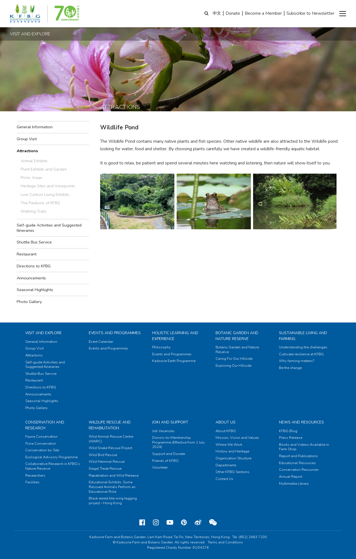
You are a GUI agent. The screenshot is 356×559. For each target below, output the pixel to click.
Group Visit (27, 139)
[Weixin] (213, 522)
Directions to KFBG (34, 266)
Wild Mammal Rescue (107, 461)
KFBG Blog (288, 431)
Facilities (32, 482)
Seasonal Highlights (35, 289)
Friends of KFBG (165, 460)
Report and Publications (298, 456)
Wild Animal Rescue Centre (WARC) (111, 439)
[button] (342, 13)
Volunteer (160, 467)
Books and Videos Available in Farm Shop (304, 447)
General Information (35, 127)
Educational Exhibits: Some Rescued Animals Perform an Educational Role (112, 487)
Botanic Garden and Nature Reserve (237, 335)
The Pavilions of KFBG (40, 203)
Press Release (290, 437)
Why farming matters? (296, 360)
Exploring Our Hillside (233, 365)
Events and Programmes (115, 333)
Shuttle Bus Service (34, 242)
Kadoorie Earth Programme (174, 360)
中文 (216, 13)
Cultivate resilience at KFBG (301, 354)
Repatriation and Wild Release (114, 475)
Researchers (35, 475)
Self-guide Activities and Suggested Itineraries (49, 227)
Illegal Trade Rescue (105, 468)
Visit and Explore (43, 333)
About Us (226, 422)
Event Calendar (101, 341)
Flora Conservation (40, 443)
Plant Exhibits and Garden (44, 169)
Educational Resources (297, 463)
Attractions (27, 151)
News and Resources (301, 422)
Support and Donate (168, 453)
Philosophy (161, 347)
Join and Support (170, 422)
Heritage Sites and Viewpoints (48, 186)
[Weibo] (198, 522)
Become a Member (263, 13)
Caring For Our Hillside (234, 358)
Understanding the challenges (303, 347)
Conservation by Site (42, 450)
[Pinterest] (184, 522)
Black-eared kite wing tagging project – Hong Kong (113, 501)
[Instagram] (156, 522)
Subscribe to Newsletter (310, 13)
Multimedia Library (294, 483)
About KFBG (226, 431)
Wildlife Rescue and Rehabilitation (110, 425)
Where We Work (229, 444)
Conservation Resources (299, 469)
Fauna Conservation (41, 436)
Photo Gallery (29, 301)
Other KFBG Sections (232, 471)
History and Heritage (232, 451)
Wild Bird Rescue (103, 454)
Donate (233, 13)
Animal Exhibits (34, 161)
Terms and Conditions (225, 542)
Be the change (290, 367)
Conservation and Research (44, 425)
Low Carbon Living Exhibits (45, 194)
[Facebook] (142, 522)
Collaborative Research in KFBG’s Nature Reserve (52, 466)
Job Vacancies (163, 431)
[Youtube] (170, 522)
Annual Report (290, 476)
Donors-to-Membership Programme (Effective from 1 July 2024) (178, 442)
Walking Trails (33, 211)
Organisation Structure (233, 458)
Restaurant (26, 254)
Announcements (31, 278)
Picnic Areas (31, 177)
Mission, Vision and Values (237, 437)
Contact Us (224, 478)
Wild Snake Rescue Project (110, 447)
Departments (226, 465)
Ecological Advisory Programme (51, 457)
